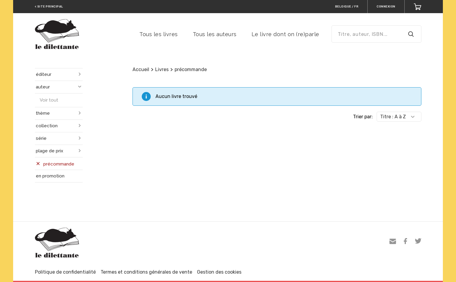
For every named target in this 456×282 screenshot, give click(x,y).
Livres (162, 69)
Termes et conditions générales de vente (146, 272)
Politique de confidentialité (65, 272)
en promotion (50, 176)
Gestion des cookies (219, 272)
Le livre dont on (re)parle (285, 34)
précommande (191, 69)
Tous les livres (158, 34)
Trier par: (363, 116)
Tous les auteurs (215, 34)
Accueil (141, 69)
